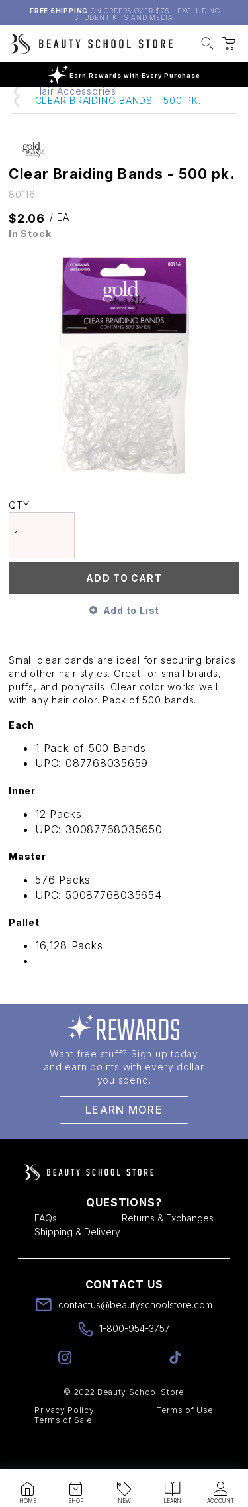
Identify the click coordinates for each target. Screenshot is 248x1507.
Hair (96, 111)
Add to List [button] (131, 639)
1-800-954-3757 (134, 1357)
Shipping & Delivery (77, 1261)
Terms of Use (185, 1439)
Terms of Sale (63, 1449)
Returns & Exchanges (168, 1247)
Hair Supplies (164, 111)
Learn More (124, 1138)
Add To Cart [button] (123, 607)
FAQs (45, 1247)
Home (49, 111)
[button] (207, 45)
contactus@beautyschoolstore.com (135, 1333)
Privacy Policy (64, 1439)
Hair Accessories (75, 120)
